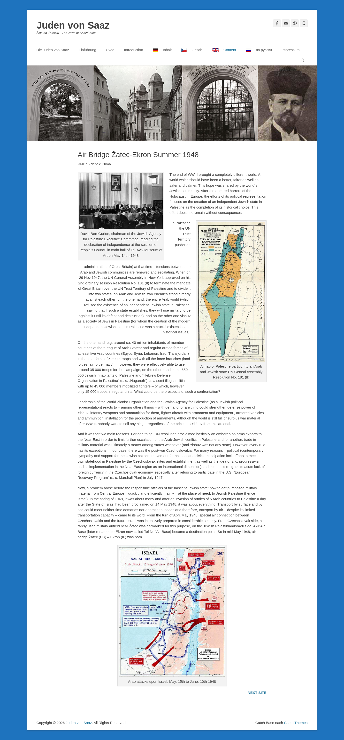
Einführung (87, 50)
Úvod (110, 50)
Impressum (290, 50)
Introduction (133, 50)
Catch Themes (295, 723)
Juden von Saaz (73, 25)
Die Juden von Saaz (53, 50)
